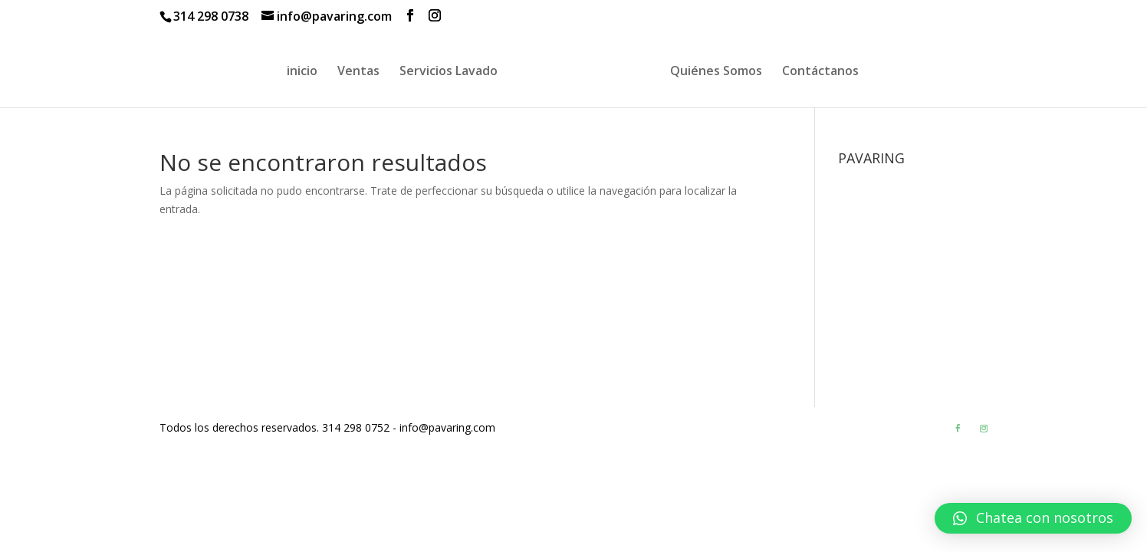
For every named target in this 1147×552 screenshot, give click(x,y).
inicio (302, 72)
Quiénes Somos (716, 72)
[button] (1033, 518)
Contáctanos (820, 72)
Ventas (358, 72)
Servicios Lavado (448, 72)
